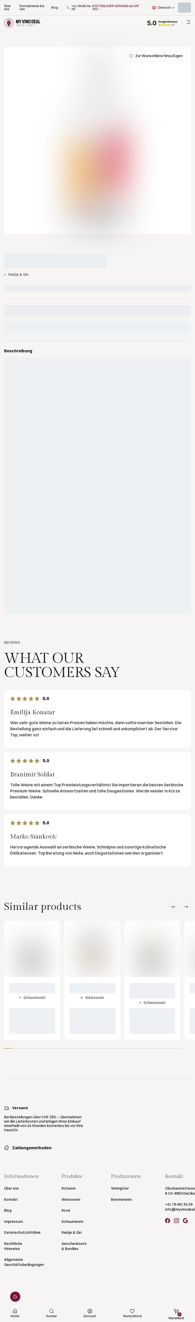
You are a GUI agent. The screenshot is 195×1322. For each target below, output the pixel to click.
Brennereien (121, 1199)
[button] (163, 7)
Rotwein (68, 1188)
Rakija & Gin (71, 1232)
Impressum (13, 1221)
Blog (7, 1210)
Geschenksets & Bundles (74, 1246)
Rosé (65, 1210)
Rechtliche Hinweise (13, 1246)
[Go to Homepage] (22, 23)
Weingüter (120, 1188)
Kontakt (11, 1199)
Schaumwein (72, 1221)
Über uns (11, 1188)
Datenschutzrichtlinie (22, 1232)
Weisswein (70, 1199)
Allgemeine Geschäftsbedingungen (24, 1262)
